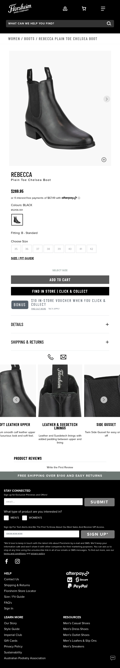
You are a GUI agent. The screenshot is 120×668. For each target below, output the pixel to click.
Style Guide (12, 629)
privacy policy (38, 553)
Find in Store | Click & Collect (60, 291)
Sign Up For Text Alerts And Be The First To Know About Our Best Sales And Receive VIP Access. (54, 527)
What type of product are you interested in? (33, 512)
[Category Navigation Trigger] (103, 8)
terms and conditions (15, 553)
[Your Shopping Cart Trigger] (84, 8)
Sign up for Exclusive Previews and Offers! (25, 494)
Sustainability (13, 652)
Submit (99, 502)
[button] (106, 99)
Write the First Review (60, 467)
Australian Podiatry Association (25, 658)
